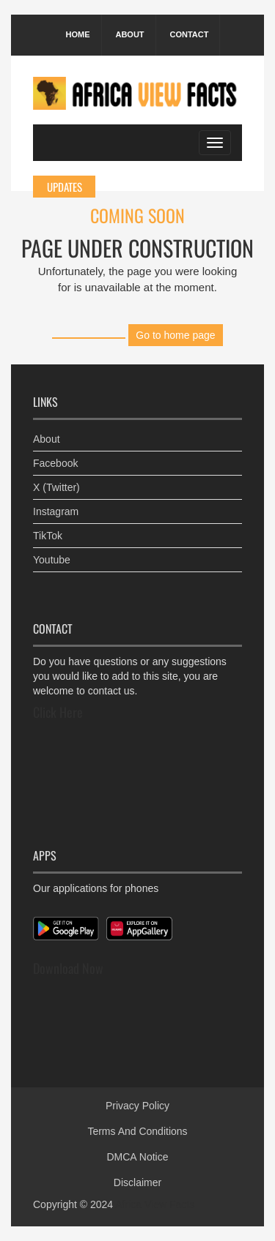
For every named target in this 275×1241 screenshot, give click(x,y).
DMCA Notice (137, 1157)
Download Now (68, 968)
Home (78, 34)
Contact (188, 34)
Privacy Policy (137, 1105)
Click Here (58, 711)
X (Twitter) (56, 487)
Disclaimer (137, 1182)
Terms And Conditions (137, 1131)
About (129, 34)
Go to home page (175, 335)
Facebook (55, 463)
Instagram (55, 511)
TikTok (47, 535)
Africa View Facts (154, 1204)
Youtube (51, 560)
